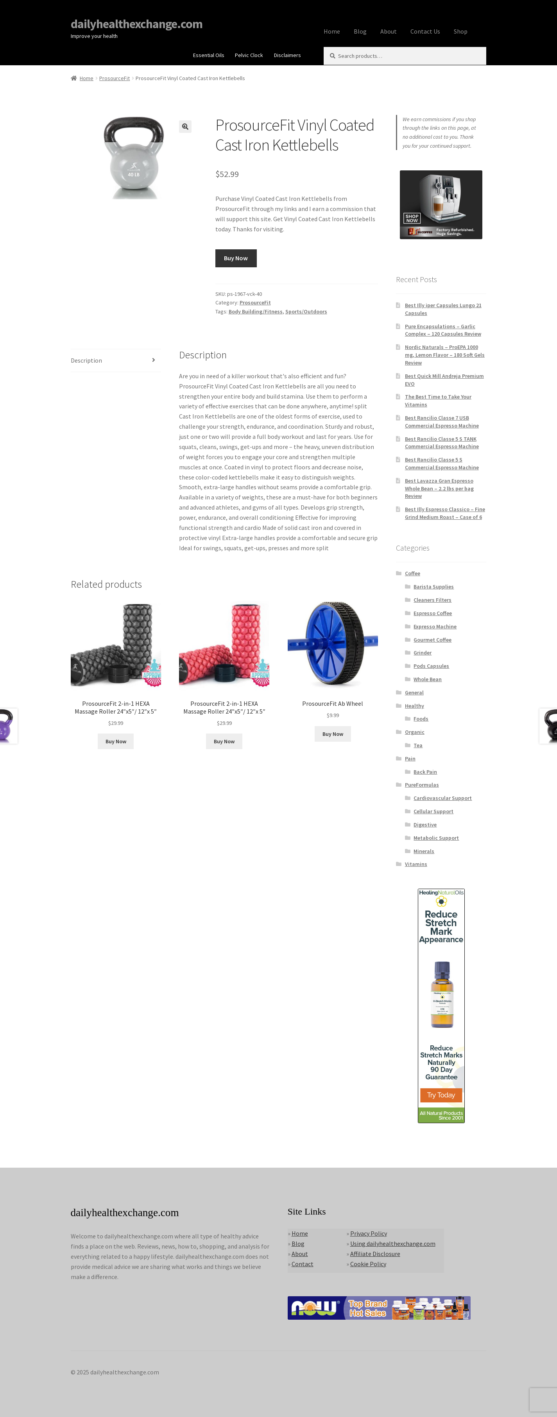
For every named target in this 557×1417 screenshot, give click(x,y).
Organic (414, 731)
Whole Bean (428, 679)
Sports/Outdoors (306, 311)
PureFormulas (422, 784)
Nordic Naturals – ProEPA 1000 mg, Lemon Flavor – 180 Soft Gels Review (445, 355)
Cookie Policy (368, 1264)
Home (332, 31)
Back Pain (425, 771)
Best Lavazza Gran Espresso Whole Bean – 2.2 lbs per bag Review (439, 488)
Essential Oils (208, 55)
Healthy (414, 705)
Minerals (424, 851)
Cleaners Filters (432, 599)
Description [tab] (86, 360)
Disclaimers (287, 55)
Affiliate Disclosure (375, 1254)
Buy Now (236, 258)
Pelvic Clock (249, 55)
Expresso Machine (435, 626)
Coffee (412, 573)
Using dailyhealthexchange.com (392, 1243)
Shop (460, 31)
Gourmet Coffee (432, 639)
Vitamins (416, 864)
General (414, 692)
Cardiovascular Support (443, 798)
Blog (360, 31)
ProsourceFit (114, 78)
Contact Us (425, 31)
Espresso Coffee (433, 613)
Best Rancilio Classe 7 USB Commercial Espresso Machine (442, 421)
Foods (421, 718)
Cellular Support (433, 811)
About (388, 31)
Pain (410, 758)
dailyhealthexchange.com (136, 24)
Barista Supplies (434, 586)
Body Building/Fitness (256, 311)
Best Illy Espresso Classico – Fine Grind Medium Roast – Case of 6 (445, 513)
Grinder (423, 652)
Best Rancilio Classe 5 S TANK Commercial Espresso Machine (442, 442)
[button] (185, 126)
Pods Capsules (431, 665)
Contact (302, 1264)
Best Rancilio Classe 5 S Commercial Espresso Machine (442, 463)
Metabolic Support (436, 837)
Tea (418, 745)
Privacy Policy (368, 1233)
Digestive (425, 824)
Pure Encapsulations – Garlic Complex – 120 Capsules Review (443, 330)
